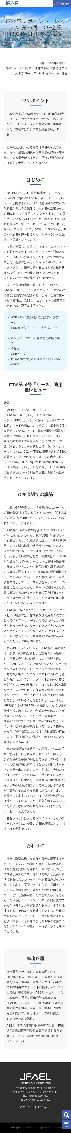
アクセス (25, 1107)
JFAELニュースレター (33, 40)
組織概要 (16, 40)
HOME (7, 40)
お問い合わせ (62, 3)
